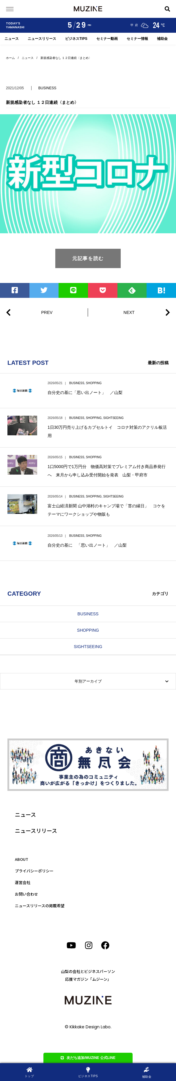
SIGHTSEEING (113, 418)
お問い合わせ (26, 894)
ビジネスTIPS (76, 39)
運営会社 (22, 882)
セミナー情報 (137, 39)
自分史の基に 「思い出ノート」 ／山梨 (87, 545)
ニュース (11, 39)
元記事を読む (88, 258)
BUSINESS (47, 88)
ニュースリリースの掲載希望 (40, 905)
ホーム (10, 58)
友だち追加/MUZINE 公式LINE (88, 1058)
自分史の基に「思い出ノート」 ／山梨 (85, 392)
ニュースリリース (42, 39)
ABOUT (21, 859)
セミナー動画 (107, 39)
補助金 (162, 39)
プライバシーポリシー (34, 871)
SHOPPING (94, 383)
